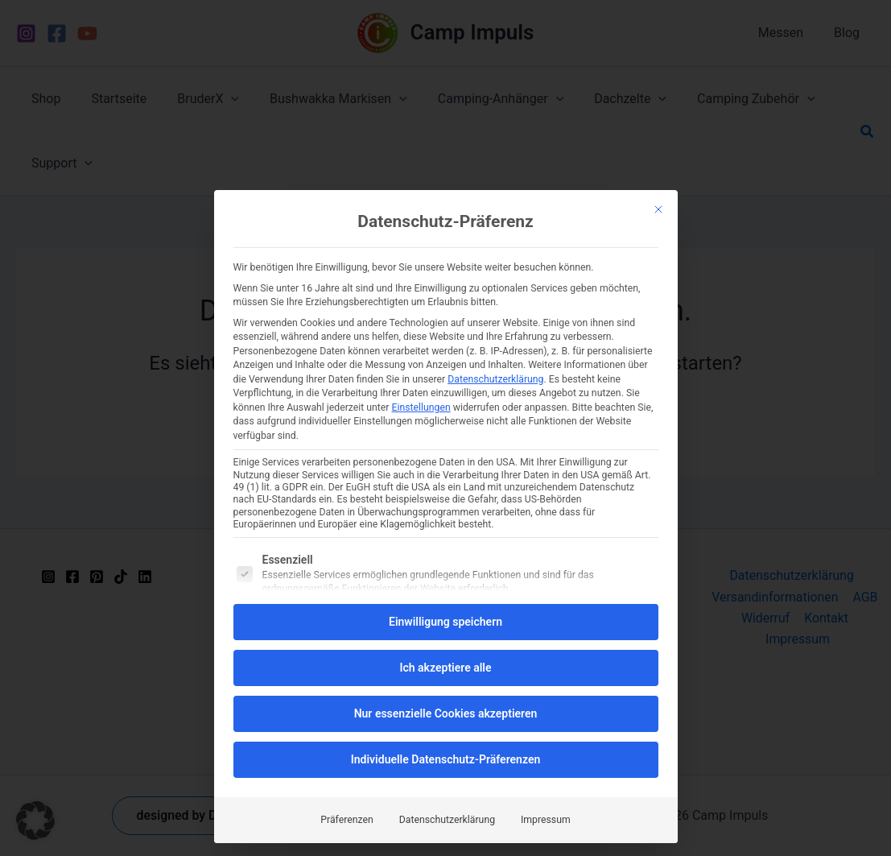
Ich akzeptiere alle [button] (445, 667)
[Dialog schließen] (658, 209)
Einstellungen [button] (421, 407)
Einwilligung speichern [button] (445, 621)
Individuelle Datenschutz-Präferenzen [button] (446, 759)
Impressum (546, 819)
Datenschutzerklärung (495, 379)
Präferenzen (346, 819)
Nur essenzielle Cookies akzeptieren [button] (446, 713)
